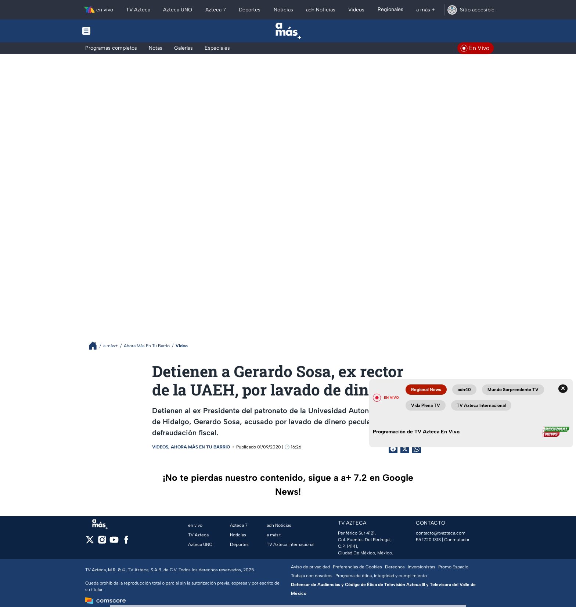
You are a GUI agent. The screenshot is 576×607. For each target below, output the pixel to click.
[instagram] (102, 542)
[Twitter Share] (404, 448)
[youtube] (114, 542)
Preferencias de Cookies (357, 566)
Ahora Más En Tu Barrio (200, 447)
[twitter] (89, 542)
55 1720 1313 (428, 539)
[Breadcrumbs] (95, 345)
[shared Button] (416, 448)
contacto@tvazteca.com (440, 533)
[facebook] (126, 542)
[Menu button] (111, 30)
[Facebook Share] (393, 448)
